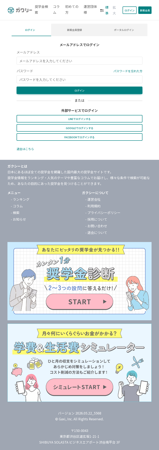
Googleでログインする (79, 128)
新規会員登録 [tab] (74, 30)
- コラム (17, 205)
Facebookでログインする (79, 137)
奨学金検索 (41, 9)
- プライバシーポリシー (102, 212)
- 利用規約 (93, 205)
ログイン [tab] (30, 30)
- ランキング (20, 199)
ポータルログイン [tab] (124, 30)
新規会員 (145, 10)
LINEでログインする (79, 119)
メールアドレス (28, 52)
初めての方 (71, 9)
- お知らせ (18, 219)
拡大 (114, 10)
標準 (106, 10)
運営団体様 (90, 9)
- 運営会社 (93, 199)
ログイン (130, 10)
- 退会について (96, 232)
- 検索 (15, 212)
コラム (56, 9)
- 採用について (96, 219)
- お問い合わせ (96, 225)
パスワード (25, 70)
